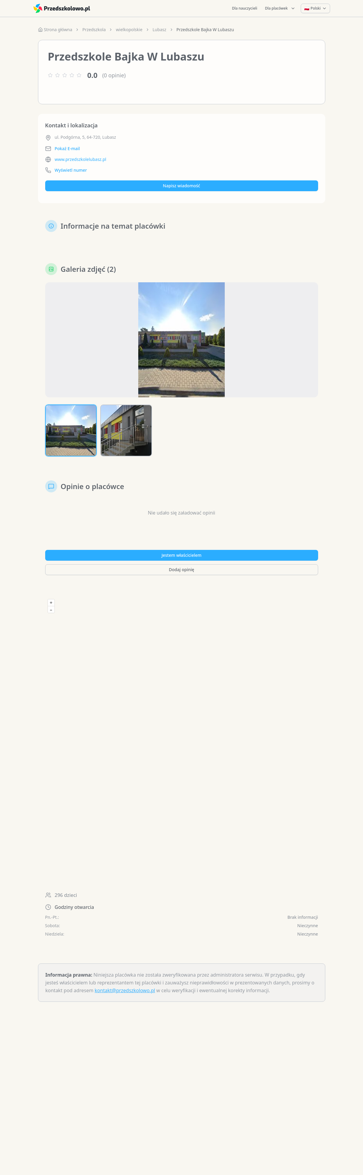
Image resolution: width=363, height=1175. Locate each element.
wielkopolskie (129, 29)
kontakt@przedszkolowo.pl (125, 990)
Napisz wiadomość (181, 185)
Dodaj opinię (181, 569)
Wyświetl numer (71, 170)
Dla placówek (280, 8)
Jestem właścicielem (182, 555)
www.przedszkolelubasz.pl (80, 159)
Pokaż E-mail (67, 148)
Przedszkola (94, 29)
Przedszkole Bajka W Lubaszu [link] (205, 29)
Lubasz (159, 29)
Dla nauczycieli (244, 8)
